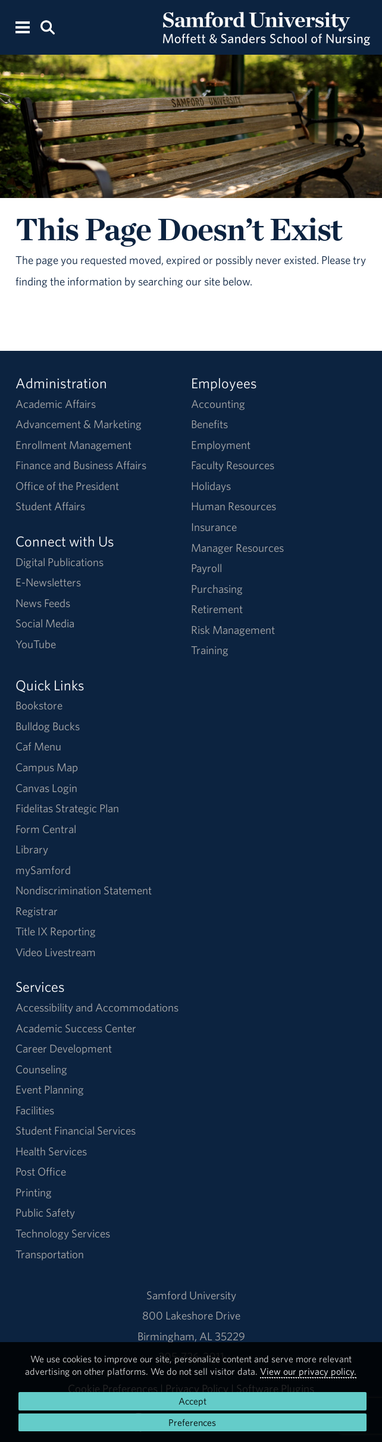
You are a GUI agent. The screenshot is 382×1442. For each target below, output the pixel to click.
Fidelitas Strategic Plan (67, 808)
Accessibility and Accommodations (97, 1007)
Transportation (49, 1254)
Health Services (51, 1151)
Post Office (40, 1171)
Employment (221, 445)
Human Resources (233, 506)
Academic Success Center (75, 1028)
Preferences (192, 1422)
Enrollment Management (73, 445)
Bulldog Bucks (47, 726)
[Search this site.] (48, 26)
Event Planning (49, 1089)
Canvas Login (46, 788)
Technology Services (62, 1233)
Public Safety (45, 1212)
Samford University (191, 1295)
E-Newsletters (48, 582)
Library (31, 849)
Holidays (211, 486)
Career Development (63, 1048)
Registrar (36, 911)
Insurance (214, 527)
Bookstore (38, 705)
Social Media (44, 623)
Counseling (41, 1069)
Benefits (209, 424)
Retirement (217, 609)
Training (209, 650)
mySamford (43, 870)
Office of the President (67, 486)
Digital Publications (59, 562)
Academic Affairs (55, 404)
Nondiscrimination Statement (83, 890)
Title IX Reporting (55, 931)
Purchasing (217, 589)
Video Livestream (55, 952)
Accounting (218, 404)
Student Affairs (50, 506)
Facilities (34, 1110)
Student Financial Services (75, 1130)
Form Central (45, 829)
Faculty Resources (232, 465)
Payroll (206, 568)
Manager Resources (237, 548)
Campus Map (46, 767)
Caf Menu (38, 746)
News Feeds (42, 603)
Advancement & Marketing (78, 424)
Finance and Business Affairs (80, 465)
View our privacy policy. (308, 1371)
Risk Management (233, 630)
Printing (33, 1192)
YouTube (35, 644)
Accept (192, 1401)
